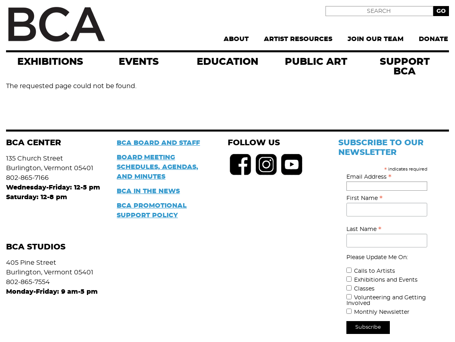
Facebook (240, 164)
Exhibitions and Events (386, 280)
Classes (364, 289)
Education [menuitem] (227, 62)
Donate (433, 39)
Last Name (363, 229)
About (236, 39)
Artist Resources (298, 39)
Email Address (368, 177)
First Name (364, 198)
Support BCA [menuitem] (405, 66)
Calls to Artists (374, 271)
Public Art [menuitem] (316, 62)
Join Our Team (376, 39)
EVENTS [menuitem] (139, 62)
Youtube (292, 164)
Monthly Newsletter (382, 312)
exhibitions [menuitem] (50, 62)
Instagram (266, 164)
